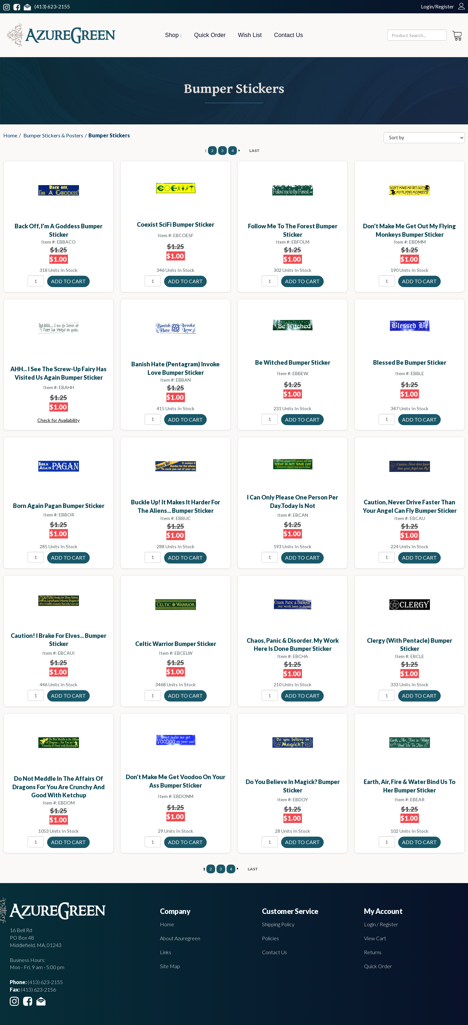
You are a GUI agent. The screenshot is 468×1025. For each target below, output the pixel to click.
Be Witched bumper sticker (292, 362)
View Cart (375, 938)
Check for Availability (58, 420)
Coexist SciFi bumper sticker (175, 224)
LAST (254, 150)
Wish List (250, 35)
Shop (173, 35)
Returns (373, 952)
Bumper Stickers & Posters (53, 135)
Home (10, 135)
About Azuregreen (180, 938)
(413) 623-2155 (52, 6)
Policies (270, 938)
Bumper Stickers (109, 135)
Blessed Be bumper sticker (409, 362)
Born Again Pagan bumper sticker (58, 505)
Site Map (170, 966)
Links (165, 952)
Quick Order (210, 35)
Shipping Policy (278, 924)
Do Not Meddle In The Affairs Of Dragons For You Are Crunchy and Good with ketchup (58, 787)
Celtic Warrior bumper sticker (175, 643)
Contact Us (288, 35)
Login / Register (381, 924)
